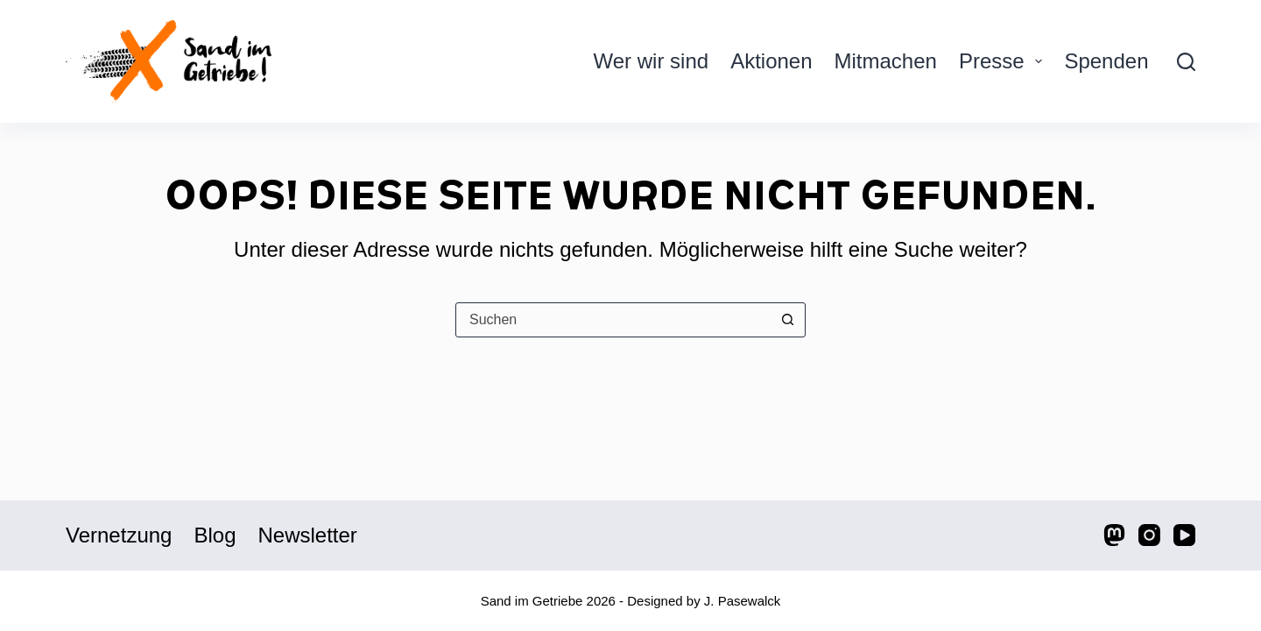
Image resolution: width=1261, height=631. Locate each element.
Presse (1004, 61)
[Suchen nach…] (613, 319)
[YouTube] (1184, 535)
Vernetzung (119, 535)
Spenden (1106, 61)
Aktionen (771, 61)
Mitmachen (886, 61)
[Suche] (1186, 62)
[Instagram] (1149, 535)
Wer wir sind (651, 61)
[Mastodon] (1114, 535)
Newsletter (306, 535)
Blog (215, 535)
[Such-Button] (787, 319)
